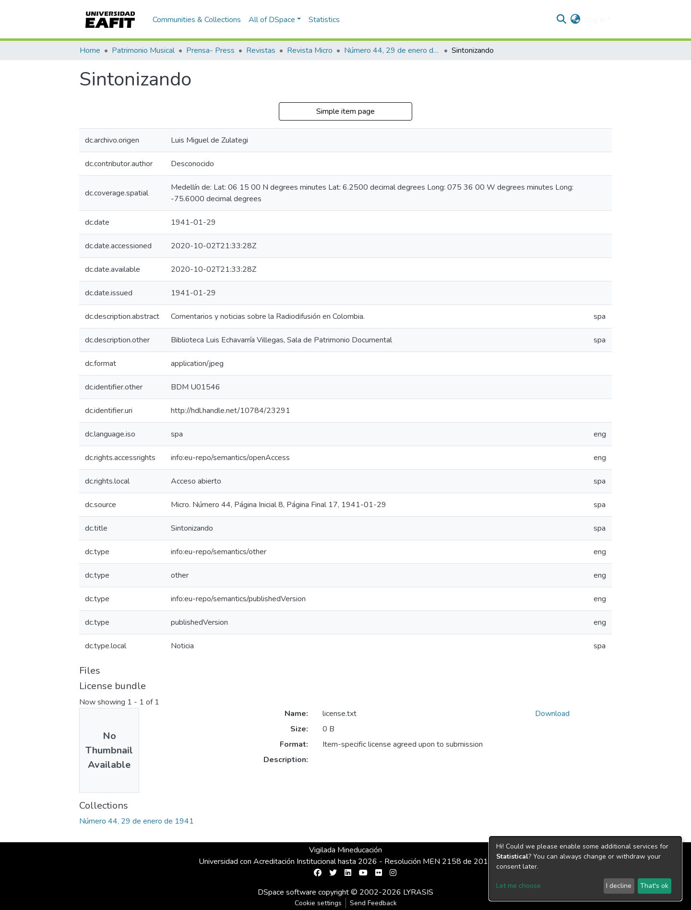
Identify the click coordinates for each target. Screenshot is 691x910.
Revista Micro (310, 50)
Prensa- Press (210, 50)
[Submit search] (562, 19)
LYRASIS (418, 892)
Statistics (324, 19)
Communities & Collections (197, 19)
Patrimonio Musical (143, 50)
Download (552, 713)
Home (90, 50)
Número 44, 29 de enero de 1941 (392, 50)
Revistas (260, 50)
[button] (576, 19)
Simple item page (345, 111)
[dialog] (585, 868)
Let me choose (518, 885)
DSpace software (287, 892)
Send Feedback (373, 903)
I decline (618, 885)
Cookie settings (318, 903)
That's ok (654, 885)
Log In (594, 19)
